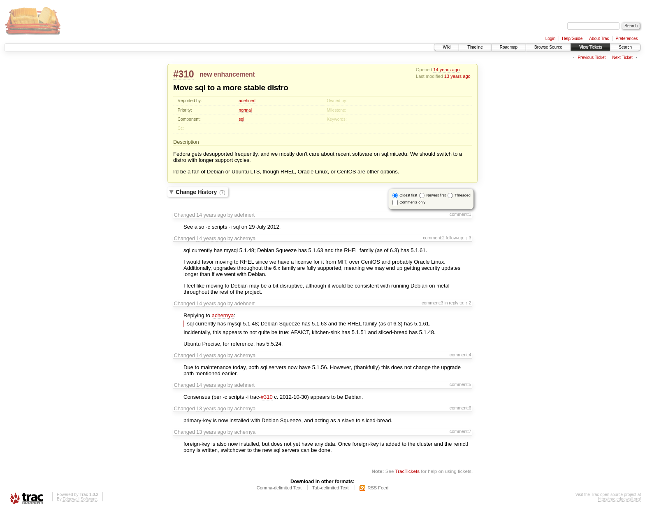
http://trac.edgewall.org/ (619, 499)
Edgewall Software (80, 499)
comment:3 (432, 302)
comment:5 (460, 384)
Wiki (446, 47)
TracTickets (407, 471)
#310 (183, 74)
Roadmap (508, 47)
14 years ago (446, 69)
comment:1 (460, 214)
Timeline (475, 47)
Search (625, 47)
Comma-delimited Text (279, 487)
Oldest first (408, 195)
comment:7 (460, 431)
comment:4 (460, 354)
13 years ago (457, 76)
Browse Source (548, 47)
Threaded (463, 195)
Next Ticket (622, 57)
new (206, 74)
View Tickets (590, 47)
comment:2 (434, 237)
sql (241, 119)
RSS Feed (378, 487)
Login (550, 38)
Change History (200, 192)
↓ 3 (468, 237)
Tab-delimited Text (330, 487)
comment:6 (460, 407)
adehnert (247, 100)
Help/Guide (572, 38)
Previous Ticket (592, 57)
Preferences (627, 38)
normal (245, 110)
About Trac (599, 38)
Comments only (412, 202)
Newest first (435, 195)
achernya (223, 315)
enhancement (234, 74)
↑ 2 (468, 302)
